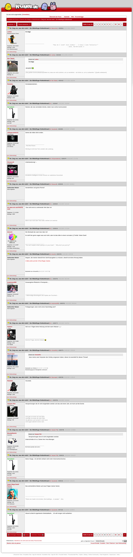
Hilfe (72, 17)
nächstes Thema (37, 535)
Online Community (94, 554)
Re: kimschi (52, 254)
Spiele (81, 554)
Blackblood (17, 540)
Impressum (113, 554)
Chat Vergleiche (104, 554)
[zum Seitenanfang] (11, 51)
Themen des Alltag (25, 19)
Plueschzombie (38, 540)
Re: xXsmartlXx (53, 350)
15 (115, 24)
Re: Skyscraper (53, 377)
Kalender (66, 17)
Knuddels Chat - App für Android (32, 554)
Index (26, 535)
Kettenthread (36, 19)
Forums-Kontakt (95, 543)
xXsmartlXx (38, 354)
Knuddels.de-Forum (12, 19)
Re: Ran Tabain (53, 80)
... (112, 24)
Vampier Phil (38, 434)
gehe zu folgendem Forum (87, 541)
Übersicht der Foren (55, 17)
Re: (50, 103)
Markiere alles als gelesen (14, 543)
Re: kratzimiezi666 (54, 303)
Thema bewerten (24, 24)
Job (118, 554)
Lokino (36, 59)
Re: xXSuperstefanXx (54, 158)
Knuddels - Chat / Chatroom (107, 543)
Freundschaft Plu (73, 554)
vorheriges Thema (14, 535)
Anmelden (25, 14)
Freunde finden (63, 554)
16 (119, 24)
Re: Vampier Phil (53, 430)
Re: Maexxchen (53, 28)
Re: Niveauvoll (53, 184)
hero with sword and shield (27, 540)
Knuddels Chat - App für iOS (50, 554)
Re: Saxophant (53, 129)
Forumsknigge (79, 17)
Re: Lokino (52, 55)
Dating (85, 554)
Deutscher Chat (18, 554)
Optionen (11, 24)
